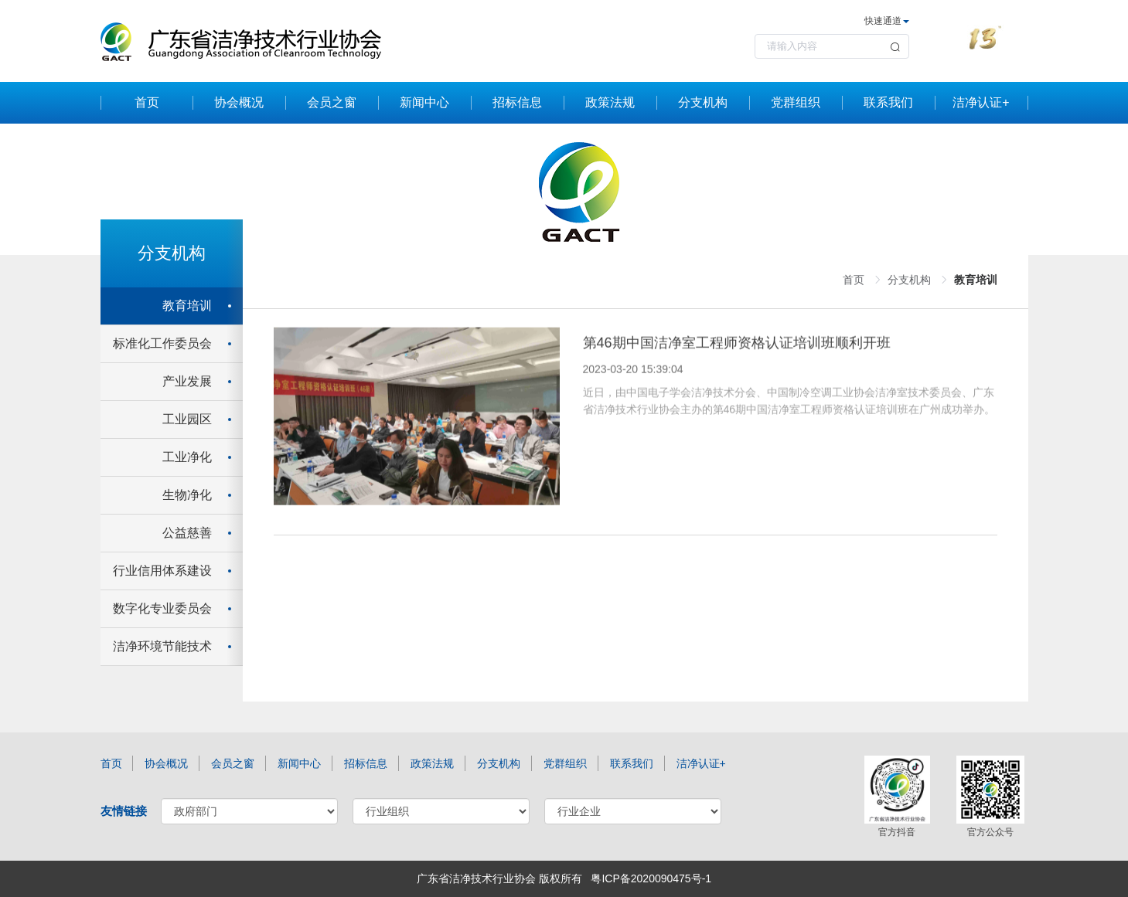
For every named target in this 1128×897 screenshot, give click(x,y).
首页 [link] (853, 280)
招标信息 (517, 102)
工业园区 (187, 419)
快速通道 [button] (886, 20)
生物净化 (187, 494)
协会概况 (239, 102)
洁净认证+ (980, 102)
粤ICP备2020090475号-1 (651, 878)
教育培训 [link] (975, 280)
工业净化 (187, 457)
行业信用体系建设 (162, 570)
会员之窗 (331, 102)
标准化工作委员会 (162, 343)
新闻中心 (424, 102)
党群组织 (795, 102)
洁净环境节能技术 (162, 646)
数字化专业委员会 (162, 608)
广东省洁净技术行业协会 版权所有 (499, 878)
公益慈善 (187, 532)
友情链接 (124, 810)
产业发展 (187, 381)
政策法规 (610, 102)
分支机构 (703, 102)
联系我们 (888, 102)
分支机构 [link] (909, 280)
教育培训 (187, 305)
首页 (147, 102)
